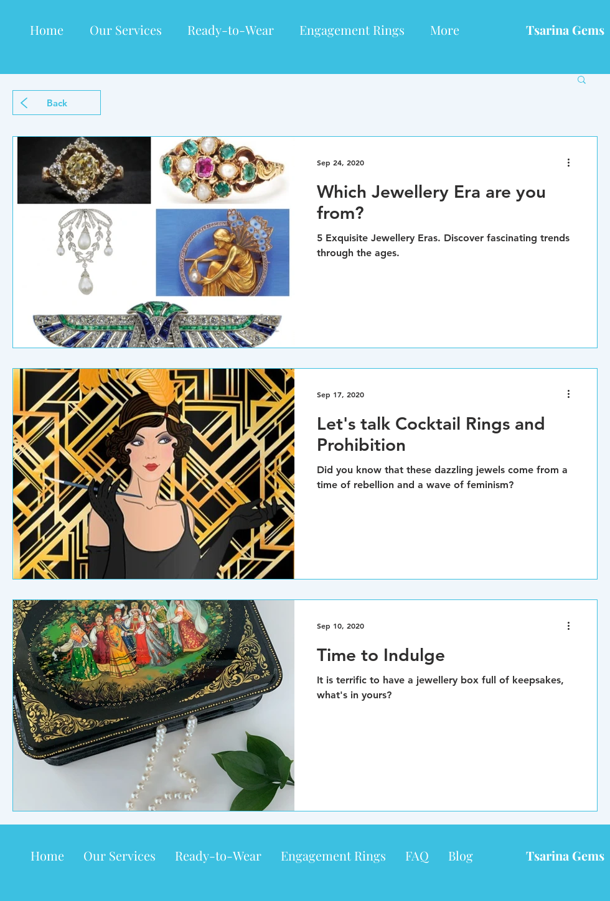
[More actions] (572, 162)
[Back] (56, 102)
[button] (582, 80)
